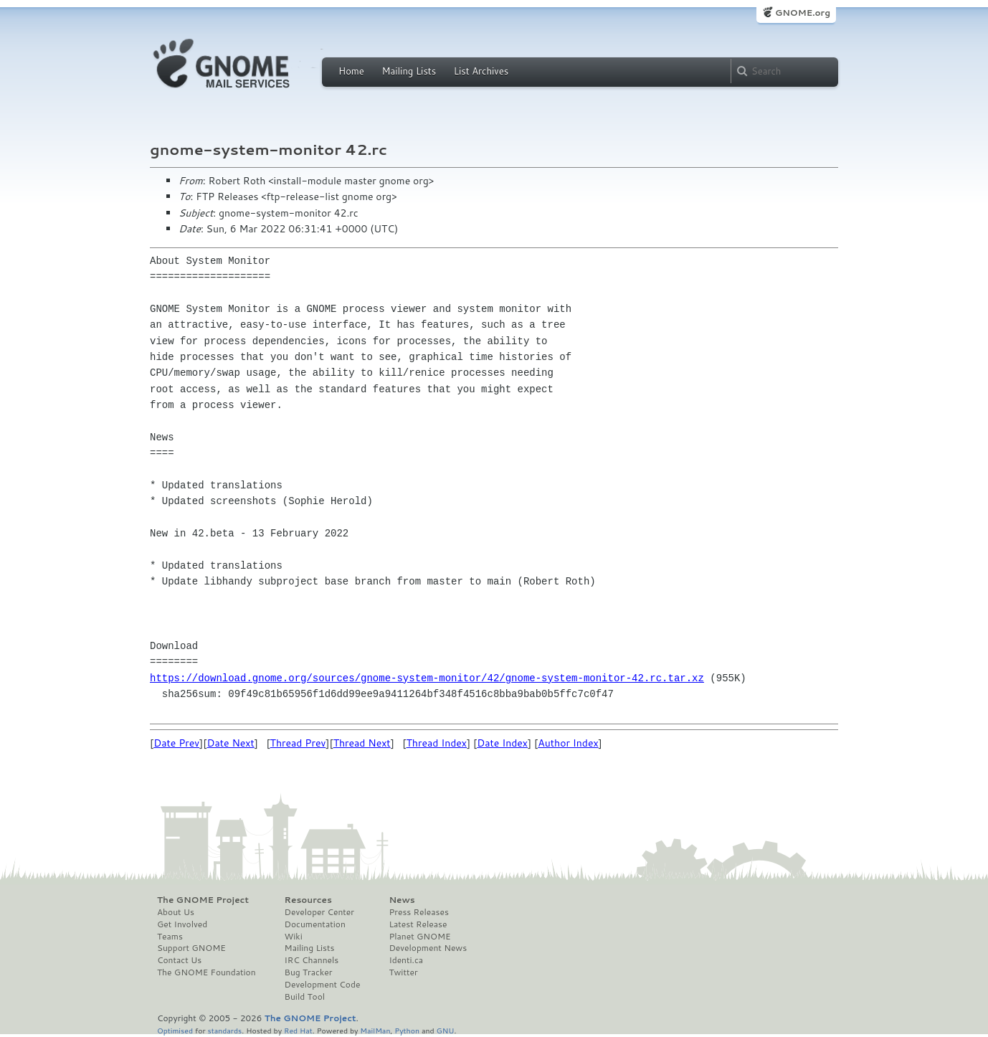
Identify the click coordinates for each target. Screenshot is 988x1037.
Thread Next (362, 743)
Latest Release (418, 924)
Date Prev (176, 743)
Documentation (315, 924)
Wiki (294, 936)
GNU (446, 1030)
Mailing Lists (408, 71)
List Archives (481, 71)
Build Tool (305, 997)
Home (351, 71)
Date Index (502, 743)
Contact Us (179, 960)
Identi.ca (406, 960)
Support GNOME (191, 948)
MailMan (375, 1030)
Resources (308, 900)
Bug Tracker (309, 972)
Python (406, 1030)
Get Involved (182, 924)
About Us (175, 912)
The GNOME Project (203, 900)
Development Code (323, 984)
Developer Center (319, 912)
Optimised (175, 1030)
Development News (428, 948)
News (401, 900)
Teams (170, 936)
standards (224, 1030)
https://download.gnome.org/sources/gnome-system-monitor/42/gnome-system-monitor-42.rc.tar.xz (427, 678)
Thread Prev (298, 743)
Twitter (403, 972)
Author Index (568, 743)
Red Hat (298, 1030)
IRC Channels (312, 960)
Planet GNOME (419, 936)
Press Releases (418, 912)
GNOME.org (802, 12)
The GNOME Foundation (206, 972)
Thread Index (437, 743)
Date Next (230, 743)
